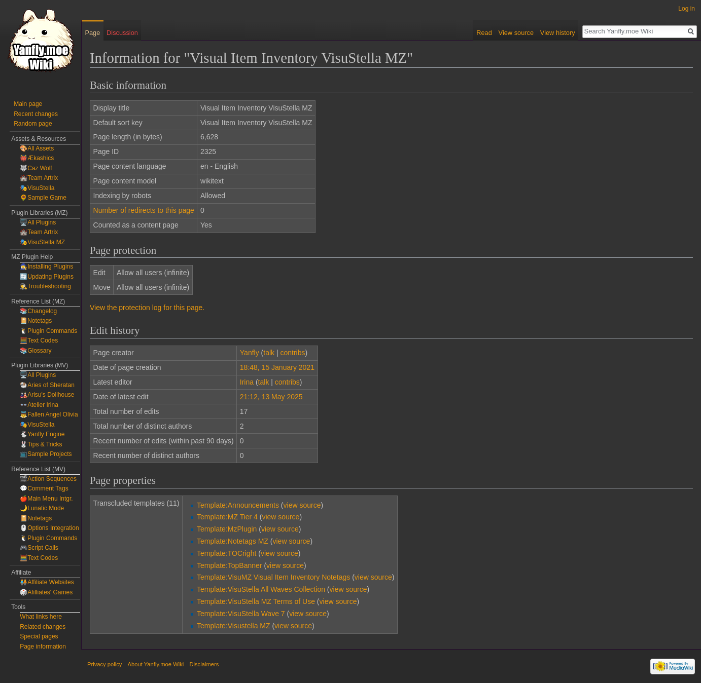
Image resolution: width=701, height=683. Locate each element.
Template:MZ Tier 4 (227, 517)
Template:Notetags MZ (232, 541)
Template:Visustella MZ (233, 626)
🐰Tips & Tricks (41, 444)
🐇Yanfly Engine (42, 434)
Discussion (122, 32)
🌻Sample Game (43, 197)
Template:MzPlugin (227, 529)
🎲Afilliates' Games (46, 592)
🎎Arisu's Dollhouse (47, 394)
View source (516, 32)
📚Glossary (35, 350)
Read (484, 32)
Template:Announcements (238, 505)
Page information (43, 646)
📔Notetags (36, 320)
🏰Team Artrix (39, 177)
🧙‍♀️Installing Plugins (46, 266)
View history (557, 32)
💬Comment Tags (44, 488)
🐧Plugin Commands (48, 330)
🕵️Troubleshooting (45, 286)
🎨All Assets (37, 148)
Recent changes (36, 114)
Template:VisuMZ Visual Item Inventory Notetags (273, 577)
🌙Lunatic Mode (42, 508)
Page (92, 32)
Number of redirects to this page (143, 210)
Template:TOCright (226, 553)
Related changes (42, 626)
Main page (28, 103)
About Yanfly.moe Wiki (156, 664)
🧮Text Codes (39, 340)
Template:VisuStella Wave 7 (241, 614)
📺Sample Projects (46, 454)
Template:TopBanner (229, 565)
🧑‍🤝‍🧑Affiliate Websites (47, 582)
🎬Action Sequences (48, 478)
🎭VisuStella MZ (42, 242)
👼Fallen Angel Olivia (49, 414)
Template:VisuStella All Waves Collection (261, 589)
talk (268, 353)
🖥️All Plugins (38, 222)
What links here (41, 616)
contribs (292, 353)
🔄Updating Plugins (47, 276)
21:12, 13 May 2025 (271, 397)
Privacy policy (104, 664)
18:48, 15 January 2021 (277, 367)
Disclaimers (204, 664)
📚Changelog (38, 311)
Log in (686, 8)
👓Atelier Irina (39, 404)
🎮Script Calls (39, 547)
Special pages (39, 636)
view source (302, 505)
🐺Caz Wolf (36, 168)
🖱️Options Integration (49, 528)
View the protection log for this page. (147, 307)
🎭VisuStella (37, 188)
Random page (33, 123)
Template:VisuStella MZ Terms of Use (256, 601)
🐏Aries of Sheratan (47, 385)
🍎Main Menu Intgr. (46, 498)
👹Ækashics (37, 158)
